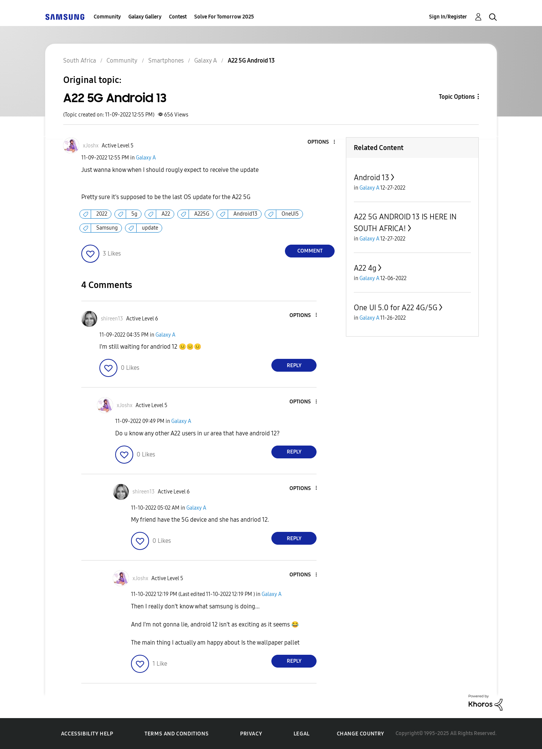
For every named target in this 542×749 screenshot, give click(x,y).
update (150, 228)
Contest (178, 17)
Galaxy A (146, 158)
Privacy (251, 734)
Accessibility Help (87, 734)
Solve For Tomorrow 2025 (224, 17)
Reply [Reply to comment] (294, 365)
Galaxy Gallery (144, 17)
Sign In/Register (448, 17)
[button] (322, 142)
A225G (201, 214)
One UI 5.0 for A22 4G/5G (395, 307)
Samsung (107, 228)
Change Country (360, 734)
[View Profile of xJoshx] (91, 145)
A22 (165, 214)
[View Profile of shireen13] (112, 319)
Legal (302, 734)
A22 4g (365, 268)
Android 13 (371, 177)
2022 (101, 214)
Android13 (245, 214)
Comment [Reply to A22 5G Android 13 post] (310, 251)
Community (107, 17)
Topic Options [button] (457, 96)
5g (134, 214)
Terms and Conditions (177, 734)
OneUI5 (290, 214)
